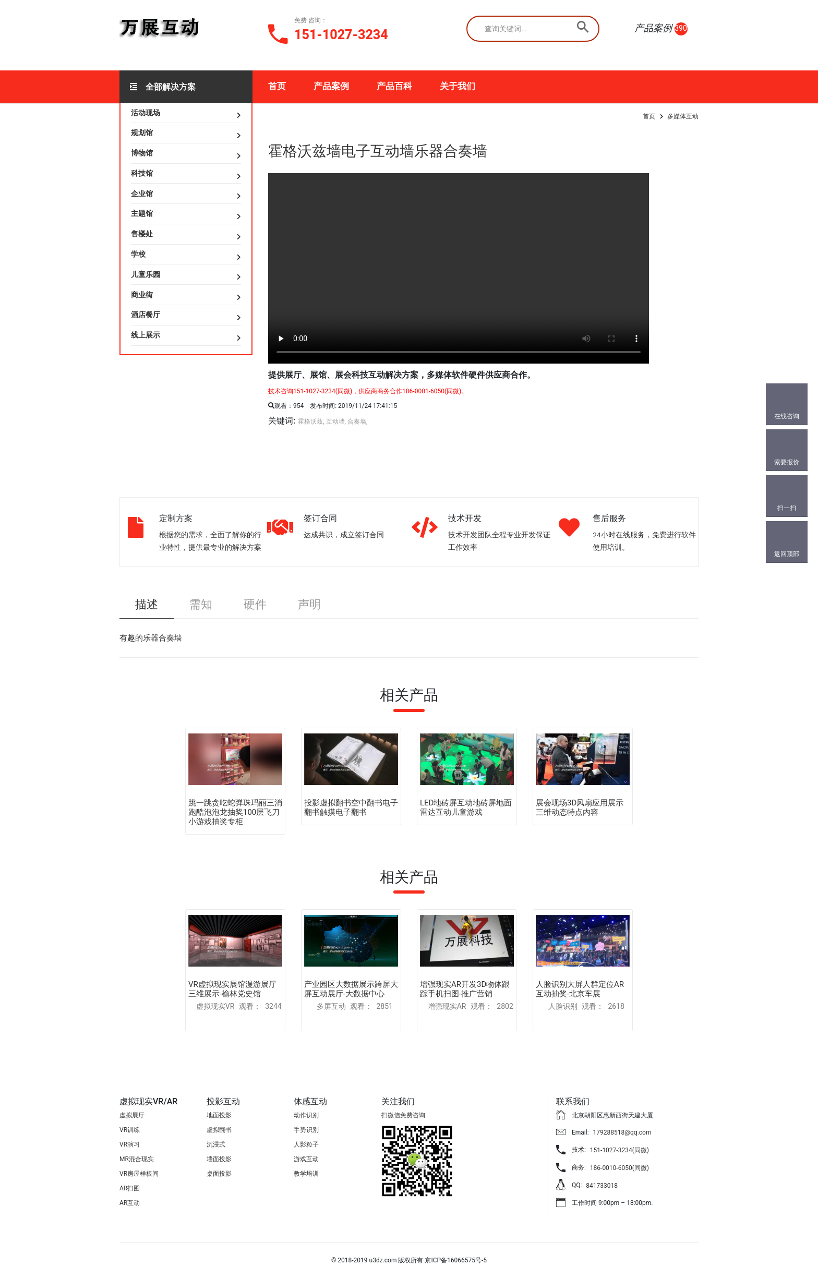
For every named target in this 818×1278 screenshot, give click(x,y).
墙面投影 (219, 1159)
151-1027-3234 (341, 34)
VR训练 (129, 1130)
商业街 (142, 295)
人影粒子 (306, 1144)
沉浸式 (216, 1144)
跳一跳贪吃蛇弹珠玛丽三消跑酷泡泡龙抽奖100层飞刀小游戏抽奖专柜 (235, 812)
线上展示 (145, 335)
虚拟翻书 (219, 1130)
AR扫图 (129, 1188)
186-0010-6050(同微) (619, 1168)
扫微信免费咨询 (403, 1115)
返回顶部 (786, 554)
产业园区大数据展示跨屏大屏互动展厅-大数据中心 (351, 989)
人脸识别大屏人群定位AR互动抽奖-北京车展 (580, 989)
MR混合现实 (136, 1159)
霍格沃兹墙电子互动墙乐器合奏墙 (377, 151)
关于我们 (457, 86)
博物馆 (142, 153)
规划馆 (142, 132)
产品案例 (331, 86)
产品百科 (394, 86)
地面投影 (219, 1115)
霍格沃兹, (311, 421)
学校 (138, 254)
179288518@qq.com (622, 1132)
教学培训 (306, 1173)
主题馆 (142, 213)
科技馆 (142, 173)
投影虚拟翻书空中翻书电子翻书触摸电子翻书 (351, 807)
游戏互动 (306, 1159)
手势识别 (306, 1130)
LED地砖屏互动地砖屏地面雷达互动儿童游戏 (466, 807)
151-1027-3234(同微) (619, 1150)
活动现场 (145, 112)
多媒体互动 (683, 116)
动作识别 (306, 1115)
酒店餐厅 (145, 314)
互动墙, (336, 421)
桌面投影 (219, 1173)
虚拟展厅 (132, 1115)
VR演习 (129, 1144)
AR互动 (129, 1203)
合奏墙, (357, 421)
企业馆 (142, 193)
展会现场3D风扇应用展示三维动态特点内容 (579, 807)
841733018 (602, 1185)
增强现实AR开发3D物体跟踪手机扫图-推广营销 (465, 989)
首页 (277, 86)
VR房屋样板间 (139, 1173)
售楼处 (142, 234)
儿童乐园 (145, 274)
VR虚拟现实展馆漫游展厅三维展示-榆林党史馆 (232, 989)
